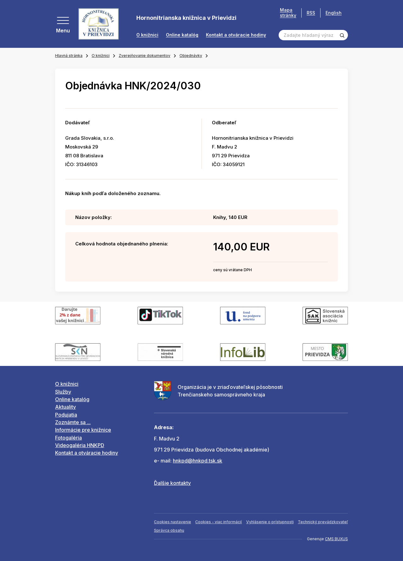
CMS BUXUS (336, 538)
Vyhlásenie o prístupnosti (270, 521)
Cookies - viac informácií (218, 521)
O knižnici (147, 34)
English (334, 12)
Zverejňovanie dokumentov (144, 55)
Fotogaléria (68, 438)
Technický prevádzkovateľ (323, 521)
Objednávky (190, 55)
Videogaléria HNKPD (79, 445)
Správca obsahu (169, 530)
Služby (63, 392)
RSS (311, 12)
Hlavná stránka (68, 55)
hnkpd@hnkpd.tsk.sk (197, 460)
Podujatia (66, 415)
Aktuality (65, 407)
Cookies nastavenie (172, 521)
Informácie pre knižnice (83, 430)
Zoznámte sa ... (73, 422)
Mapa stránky (288, 13)
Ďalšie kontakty (172, 483)
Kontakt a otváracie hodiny (236, 34)
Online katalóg (182, 34)
